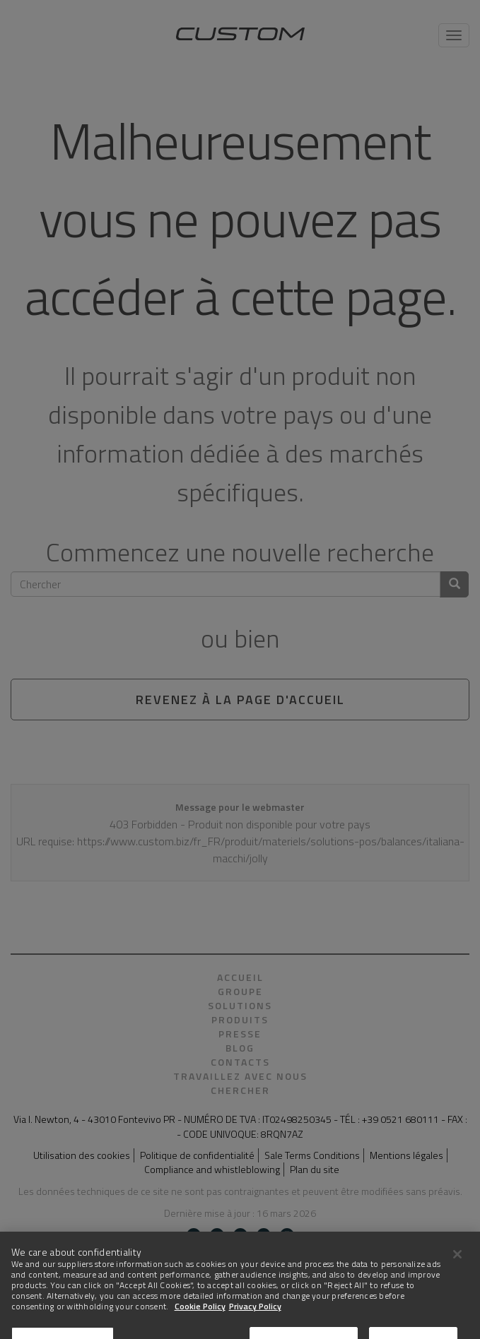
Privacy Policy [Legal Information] (255, 1325)
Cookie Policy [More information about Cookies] (200, 1325)
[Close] (457, 1272)
